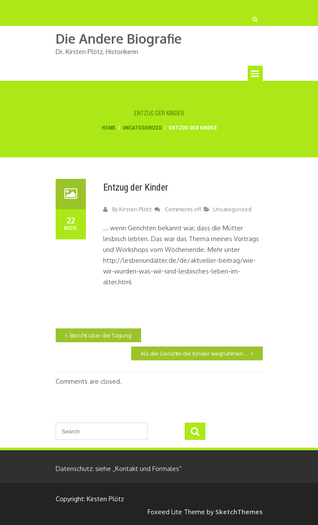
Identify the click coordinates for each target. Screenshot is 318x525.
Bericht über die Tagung (101, 335)
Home (109, 128)
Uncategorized (142, 128)
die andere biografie (119, 38)
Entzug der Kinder (135, 187)
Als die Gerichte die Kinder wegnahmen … (195, 353)
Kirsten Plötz (135, 209)
